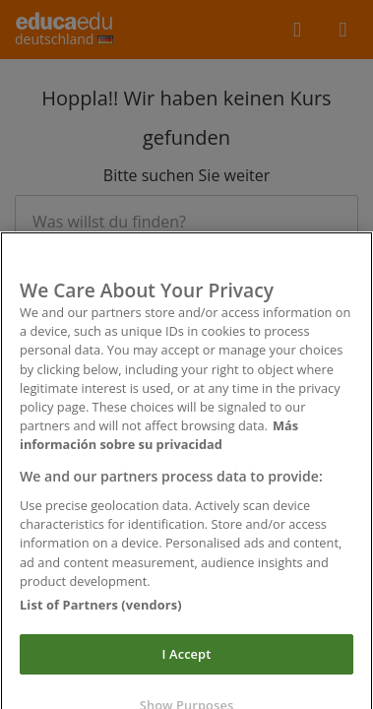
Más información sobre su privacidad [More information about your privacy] (159, 441)
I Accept (187, 661)
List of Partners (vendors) (101, 610)
